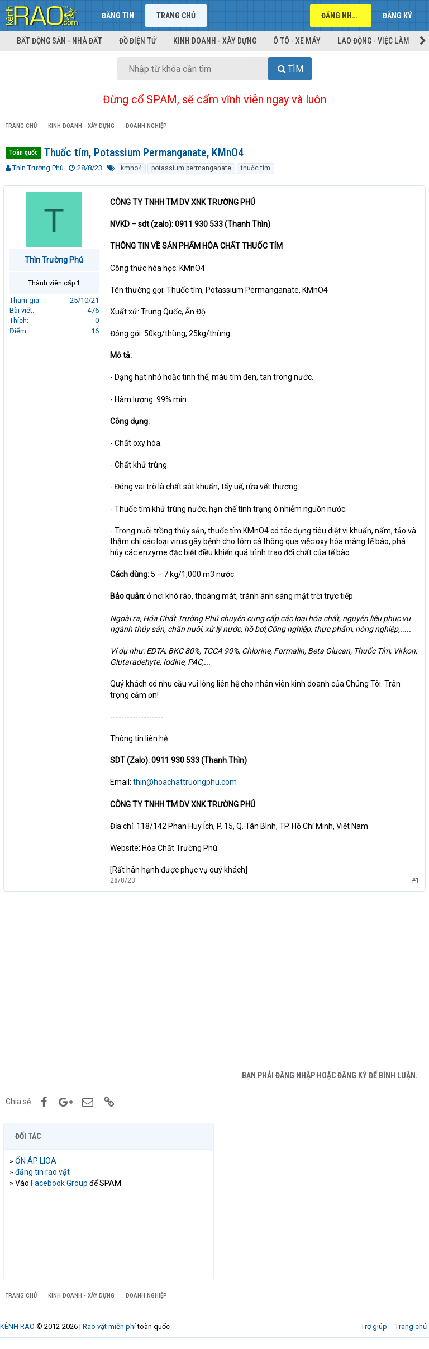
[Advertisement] (214, 981)
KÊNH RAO (17, 1326)
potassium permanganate (191, 168)
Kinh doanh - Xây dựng (214, 40)
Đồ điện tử (137, 40)
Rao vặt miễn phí (109, 1326)
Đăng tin (118, 15)
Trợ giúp (374, 1326)
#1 (413, 880)
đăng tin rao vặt (44, 1171)
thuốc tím (255, 168)
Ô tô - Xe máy (297, 40)
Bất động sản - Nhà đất (59, 40)
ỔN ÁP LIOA (38, 1160)
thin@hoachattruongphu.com (187, 782)
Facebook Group (61, 1183)
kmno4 (131, 168)
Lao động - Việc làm (373, 40)
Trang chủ (176, 15)
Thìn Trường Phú (38, 168)
